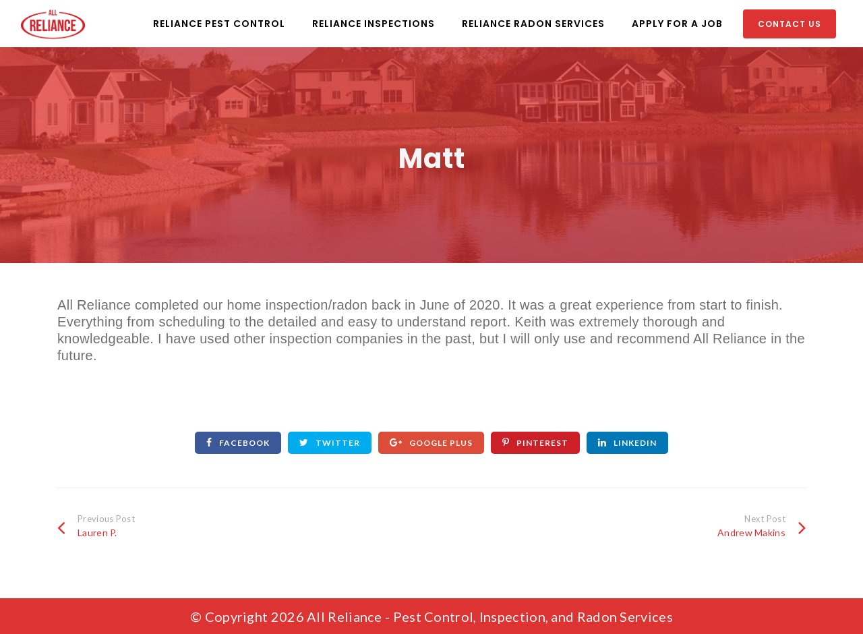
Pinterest (535, 443)
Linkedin (627, 443)
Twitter (329, 443)
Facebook (238, 443)
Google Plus (431, 443)
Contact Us (789, 24)
